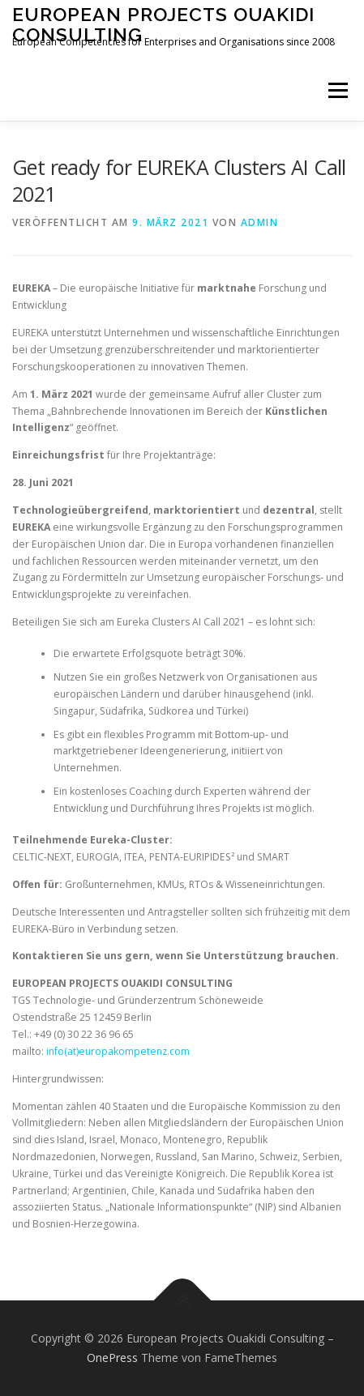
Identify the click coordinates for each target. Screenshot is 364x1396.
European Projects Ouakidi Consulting (163, 23)
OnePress (112, 1357)
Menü (336, 90)
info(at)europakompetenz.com (118, 1051)
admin (260, 222)
